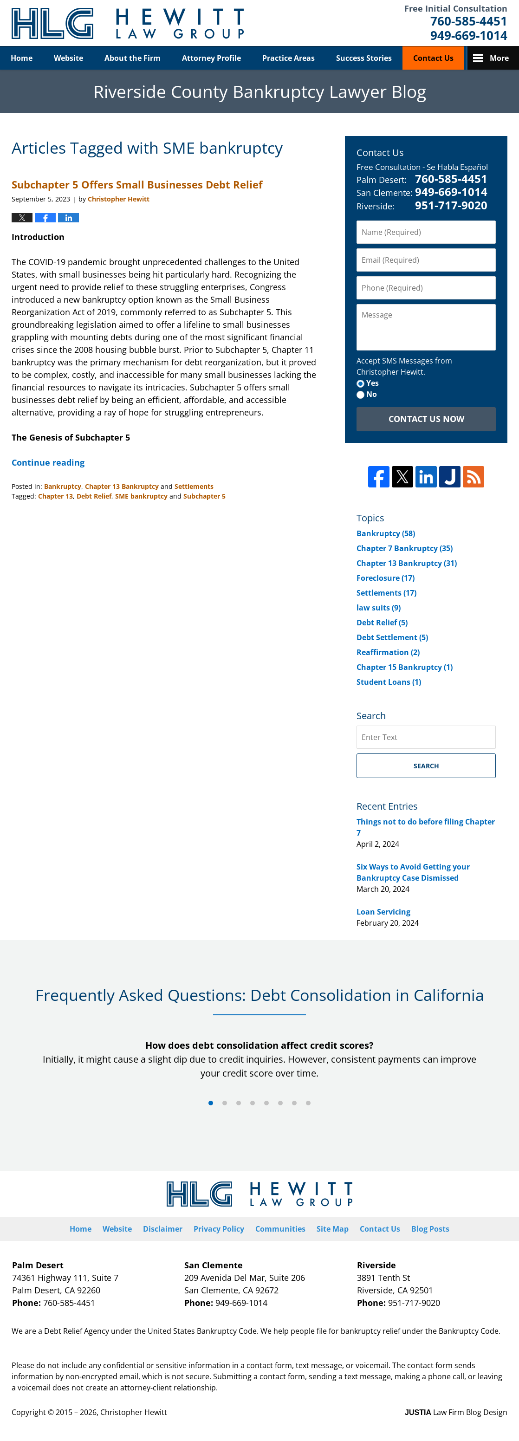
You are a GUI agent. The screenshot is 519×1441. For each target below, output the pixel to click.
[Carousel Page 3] (239, 1103)
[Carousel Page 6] (280, 1103)
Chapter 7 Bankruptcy (405, 548)
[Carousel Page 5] (266, 1103)
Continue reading (48, 462)
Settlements (194, 486)
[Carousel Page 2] (225, 1103)
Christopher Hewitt (133, 1412)
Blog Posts (430, 1229)
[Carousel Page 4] (253, 1103)
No (371, 394)
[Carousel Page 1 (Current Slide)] (211, 1103)
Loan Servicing (383, 912)
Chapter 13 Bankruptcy (122, 486)
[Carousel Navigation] (259, 1102)
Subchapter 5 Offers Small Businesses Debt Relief (137, 184)
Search (426, 765)
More (499, 58)
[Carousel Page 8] (308, 1103)
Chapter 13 (55, 496)
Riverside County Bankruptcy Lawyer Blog (128, 23)
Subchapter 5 (204, 496)
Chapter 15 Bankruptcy (405, 667)
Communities (280, 1229)
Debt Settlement (392, 637)
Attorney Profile (211, 58)
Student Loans (389, 682)
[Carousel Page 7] (294, 1103)
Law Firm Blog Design (456, 1412)
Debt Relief (94, 496)
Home (21, 58)
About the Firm (132, 58)
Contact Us (433, 58)
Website (68, 58)
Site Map (333, 1229)
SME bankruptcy (141, 496)
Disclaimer (162, 1229)
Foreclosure (386, 578)
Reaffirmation (388, 652)
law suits (379, 608)
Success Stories (364, 58)
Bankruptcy (62, 486)
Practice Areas (288, 58)
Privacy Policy (219, 1229)
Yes (372, 383)
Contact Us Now (426, 418)
